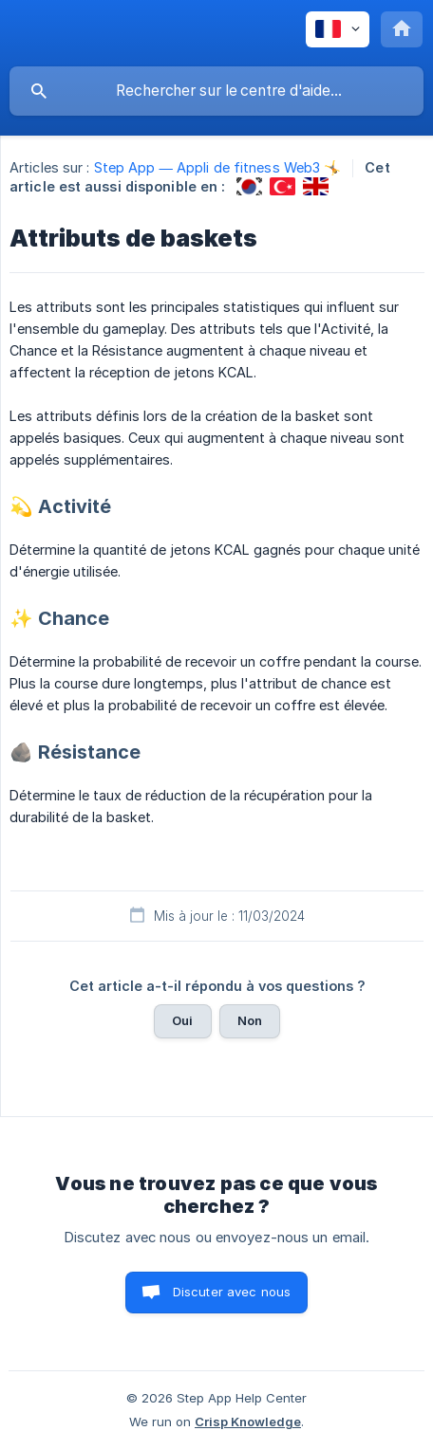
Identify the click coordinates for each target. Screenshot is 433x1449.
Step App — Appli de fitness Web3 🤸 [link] (218, 167)
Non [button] (249, 1020)
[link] (249, 186)
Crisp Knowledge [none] (248, 1421)
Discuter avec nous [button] (232, 1291)
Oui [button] (182, 1020)
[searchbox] (216, 91)
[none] (337, 29)
